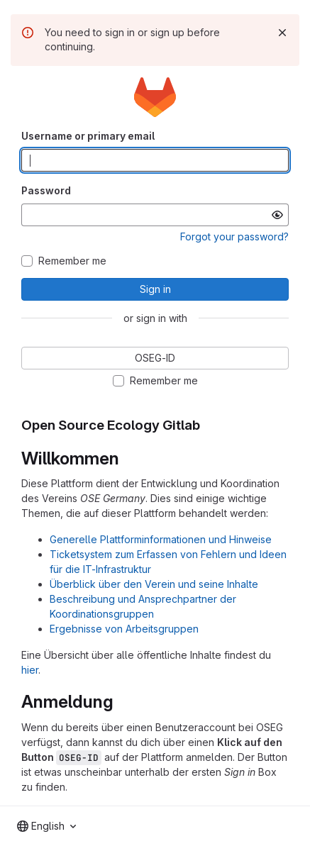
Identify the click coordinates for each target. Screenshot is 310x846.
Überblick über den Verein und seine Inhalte (154, 584)
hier (29, 670)
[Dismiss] (282, 32)
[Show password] (277, 215)
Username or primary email (88, 136)
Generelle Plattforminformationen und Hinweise (161, 539)
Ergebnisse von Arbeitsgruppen (124, 629)
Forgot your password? (234, 236)
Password (46, 190)
